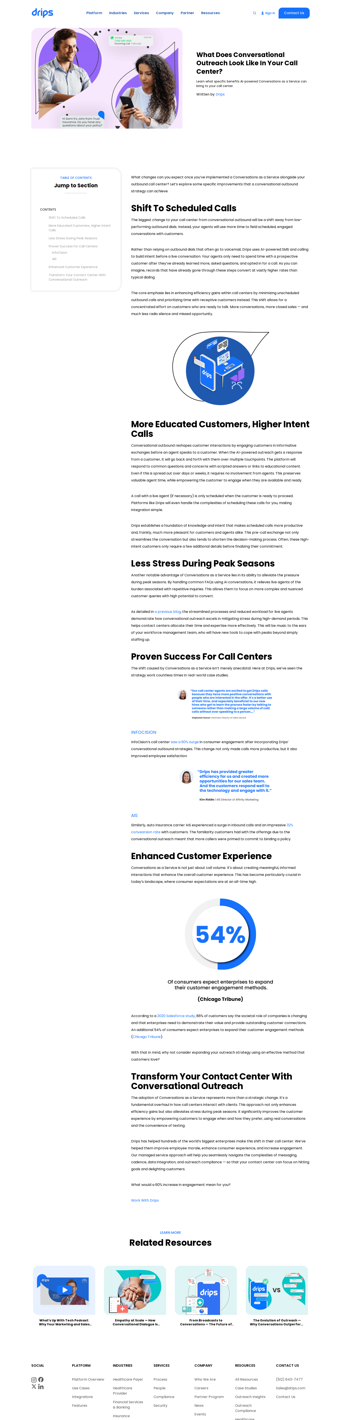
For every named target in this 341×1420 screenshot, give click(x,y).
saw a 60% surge (185, 741)
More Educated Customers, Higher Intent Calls (80, 227)
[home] (42, 13)
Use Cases (81, 1388)
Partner (187, 12)
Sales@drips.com (290, 1388)
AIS (54, 259)
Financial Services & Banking (128, 1405)
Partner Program (209, 1396)
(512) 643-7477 (289, 1379)
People (159, 1388)
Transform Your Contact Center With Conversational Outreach (77, 277)
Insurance (121, 1415)
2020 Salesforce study (176, 1015)
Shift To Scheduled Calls (67, 217)
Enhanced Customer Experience (73, 267)
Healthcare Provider (122, 1391)
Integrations (82, 1396)
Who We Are (205, 1379)
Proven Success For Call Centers (73, 246)
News (199, 1405)
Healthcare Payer (128, 1379)
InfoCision (59, 252)
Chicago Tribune (147, 1036)
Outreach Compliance (245, 1408)
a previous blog (168, 611)
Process (160, 1379)
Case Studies (246, 1388)
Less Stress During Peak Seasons (73, 238)
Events (200, 1414)
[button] (94, 13)
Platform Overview (88, 1379)
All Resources (246, 1379)
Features (79, 1405)
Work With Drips (145, 1200)
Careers (201, 1388)
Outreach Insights (250, 1396)
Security (160, 1405)
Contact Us (294, 12)
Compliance (164, 1396)
